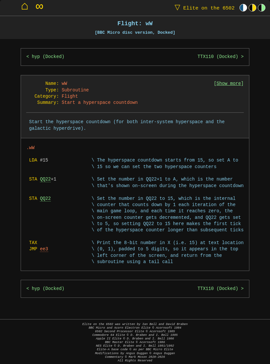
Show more (229, 84)
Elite (203, 7)
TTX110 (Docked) (218, 57)
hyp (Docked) (48, 57)
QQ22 (45, 179)
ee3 (44, 249)
